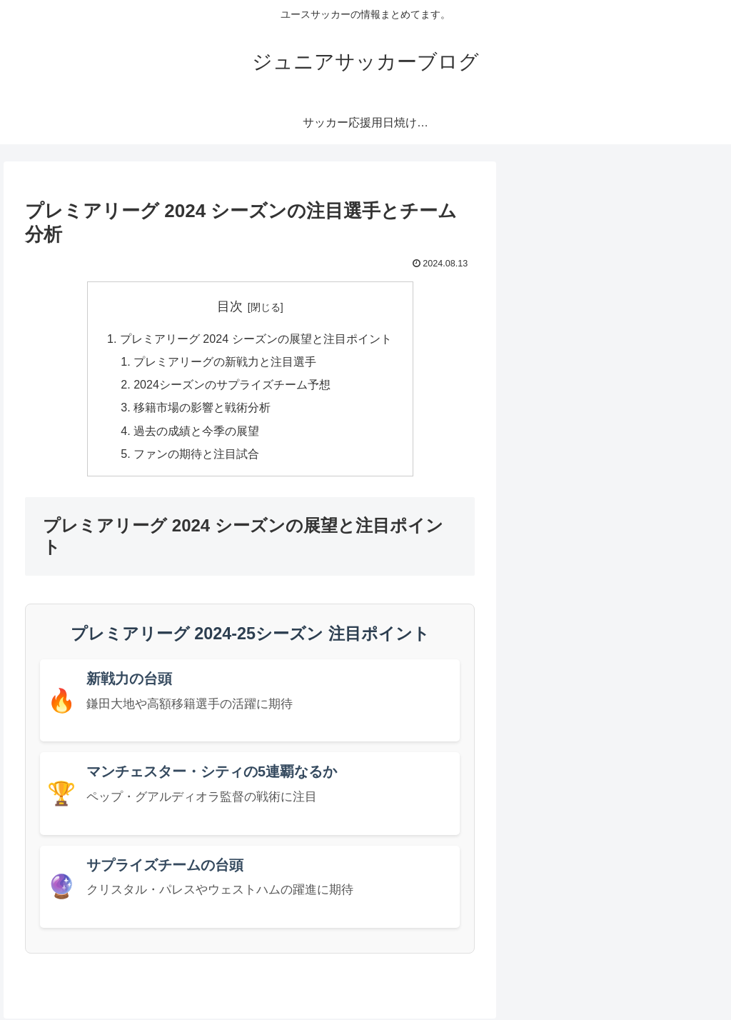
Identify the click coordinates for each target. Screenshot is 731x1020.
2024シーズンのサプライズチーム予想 (232, 385)
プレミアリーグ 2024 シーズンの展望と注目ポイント (256, 338)
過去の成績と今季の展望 (196, 431)
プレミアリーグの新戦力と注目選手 (224, 362)
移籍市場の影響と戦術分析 (202, 407)
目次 (230, 306)
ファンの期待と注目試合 (196, 454)
